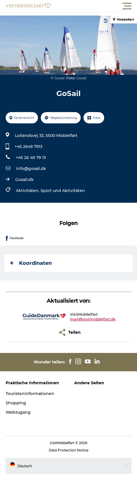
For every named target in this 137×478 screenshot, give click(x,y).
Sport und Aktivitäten (62, 190)
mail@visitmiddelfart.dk (92, 319)
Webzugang (18, 412)
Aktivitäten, (28, 190)
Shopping (16, 402)
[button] (94, 6)
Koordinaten (31, 263)
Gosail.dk (24, 179)
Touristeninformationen (30, 393)
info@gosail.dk (31, 168)
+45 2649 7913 (28, 146)
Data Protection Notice (68, 450)
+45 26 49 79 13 (31, 157)
